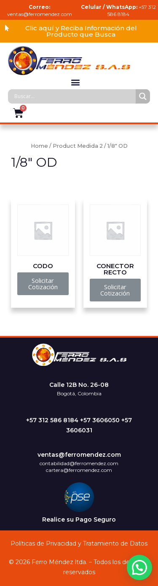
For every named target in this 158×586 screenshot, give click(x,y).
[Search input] (74, 96)
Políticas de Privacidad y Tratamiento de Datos (79, 543)
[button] (79, 31)
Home (39, 146)
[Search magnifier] (143, 96)
